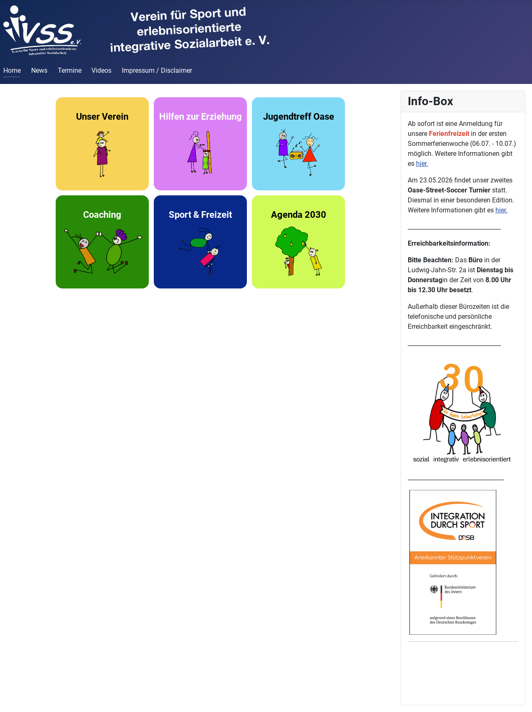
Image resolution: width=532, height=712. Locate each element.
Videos (101, 70)
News (39, 70)
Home (12, 70)
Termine (69, 70)
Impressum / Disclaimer (157, 70)
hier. (422, 164)
